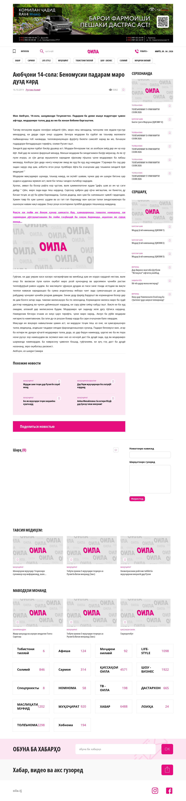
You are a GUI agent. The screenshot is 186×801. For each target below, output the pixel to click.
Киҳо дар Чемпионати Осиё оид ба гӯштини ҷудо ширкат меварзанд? (148, 298)
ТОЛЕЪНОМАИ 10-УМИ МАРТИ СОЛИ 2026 (146, 150)
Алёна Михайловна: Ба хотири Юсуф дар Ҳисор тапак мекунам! (94, 403)
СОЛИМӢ (123, 60)
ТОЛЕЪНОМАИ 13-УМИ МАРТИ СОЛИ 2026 (146, 137)
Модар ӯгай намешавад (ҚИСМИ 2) (148, 242)
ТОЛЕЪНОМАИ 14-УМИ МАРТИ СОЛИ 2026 (146, 164)
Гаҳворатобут (133, 633)
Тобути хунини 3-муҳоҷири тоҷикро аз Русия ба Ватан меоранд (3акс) (85, 573)
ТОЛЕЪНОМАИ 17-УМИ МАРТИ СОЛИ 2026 (146, 177)
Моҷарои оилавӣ (142, 60)
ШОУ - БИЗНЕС (106, 60)
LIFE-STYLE (46, 60)
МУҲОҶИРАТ (63, 60)
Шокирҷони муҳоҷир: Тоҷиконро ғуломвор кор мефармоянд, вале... (29, 573)
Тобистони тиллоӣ (84, 60)
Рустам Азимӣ (32, 89)
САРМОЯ (31, 60)
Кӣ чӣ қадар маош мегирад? (145, 283)
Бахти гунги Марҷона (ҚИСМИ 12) (147, 122)
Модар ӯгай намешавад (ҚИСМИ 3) (148, 256)
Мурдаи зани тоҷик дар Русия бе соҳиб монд (41, 386)
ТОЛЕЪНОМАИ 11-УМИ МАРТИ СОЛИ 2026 (146, 111)
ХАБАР (17, 60)
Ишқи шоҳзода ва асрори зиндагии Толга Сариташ (32, 635)
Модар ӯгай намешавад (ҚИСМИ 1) (148, 230)
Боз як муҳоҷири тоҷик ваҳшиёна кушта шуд (39, 403)
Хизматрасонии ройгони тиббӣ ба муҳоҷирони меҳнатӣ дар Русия (137, 573)
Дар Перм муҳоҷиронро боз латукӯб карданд (94, 386)
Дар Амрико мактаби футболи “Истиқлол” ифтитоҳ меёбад (146, 271)
